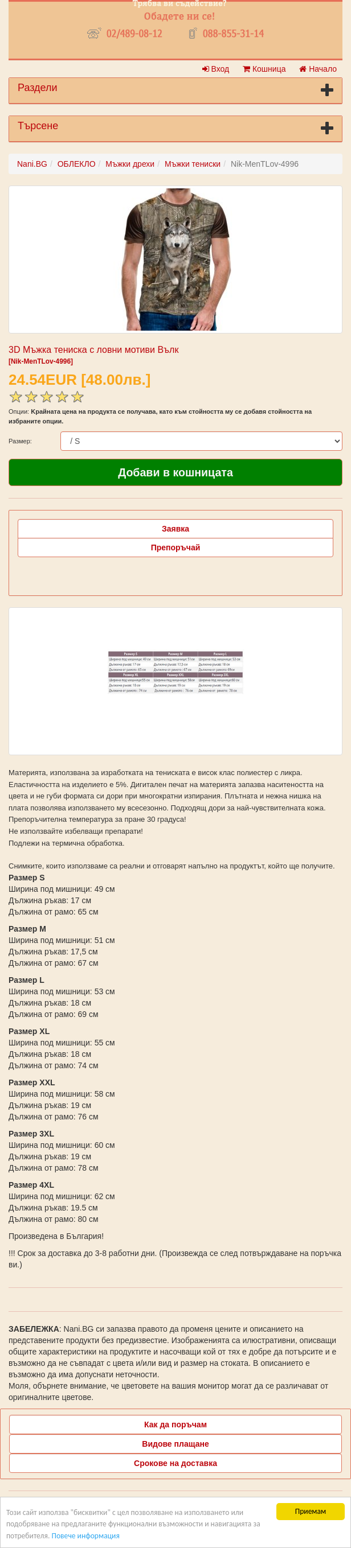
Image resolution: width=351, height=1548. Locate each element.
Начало (318, 68)
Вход (216, 68)
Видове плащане (175, 1443)
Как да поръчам (175, 1424)
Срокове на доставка (175, 1463)
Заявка (175, 528)
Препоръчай (176, 547)
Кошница (264, 68)
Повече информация (85, 1536)
